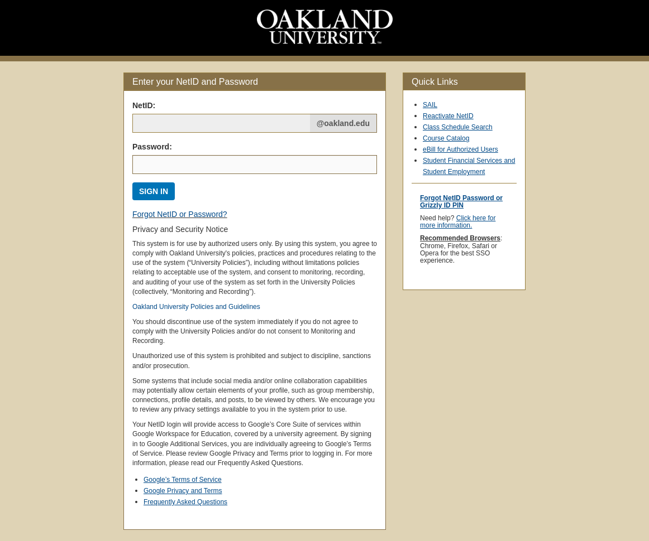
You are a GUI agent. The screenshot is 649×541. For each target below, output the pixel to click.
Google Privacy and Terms (183, 491)
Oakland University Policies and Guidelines (196, 307)
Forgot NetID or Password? (179, 214)
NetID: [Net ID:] (143, 105)
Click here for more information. (457, 221)
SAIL (430, 105)
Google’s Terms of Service (183, 480)
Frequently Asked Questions (185, 502)
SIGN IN (153, 191)
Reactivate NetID (448, 116)
